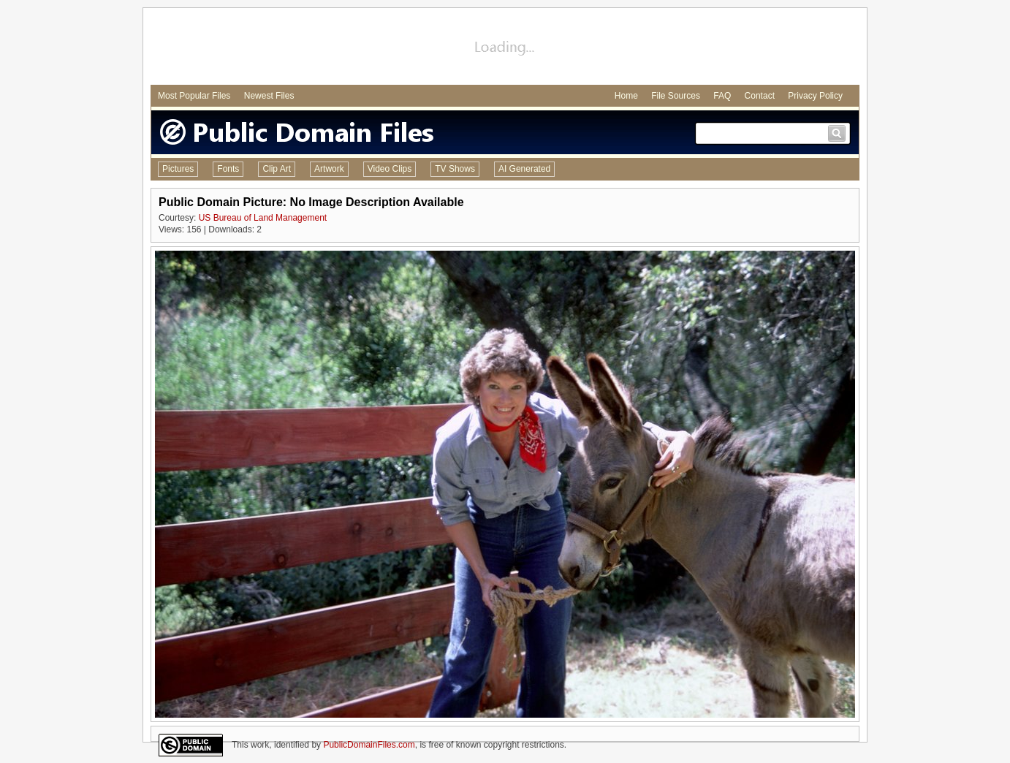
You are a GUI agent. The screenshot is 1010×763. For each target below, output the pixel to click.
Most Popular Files (194, 96)
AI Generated (524, 169)
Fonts (228, 169)
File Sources (675, 96)
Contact (760, 96)
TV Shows (455, 169)
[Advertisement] (505, 48)
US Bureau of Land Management (263, 218)
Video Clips (389, 169)
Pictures (178, 169)
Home (626, 96)
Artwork (329, 169)
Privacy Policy (815, 96)
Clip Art (276, 169)
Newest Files (269, 96)
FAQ (722, 96)
